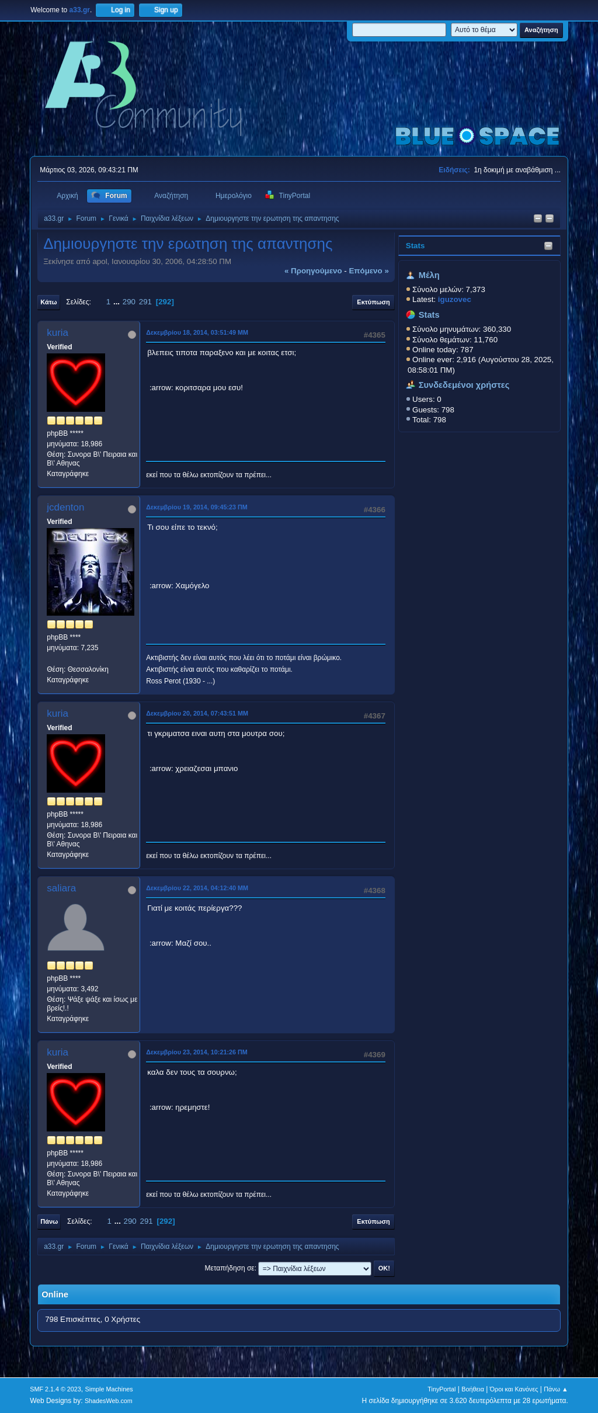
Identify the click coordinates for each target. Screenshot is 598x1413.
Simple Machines (109, 1389)
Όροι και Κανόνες (514, 1389)
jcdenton (65, 507)
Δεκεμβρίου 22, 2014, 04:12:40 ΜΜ (197, 887)
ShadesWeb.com (109, 1400)
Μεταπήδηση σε (229, 1268)
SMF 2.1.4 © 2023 (55, 1389)
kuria (57, 332)
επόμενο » (368, 270)
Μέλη (429, 275)
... (117, 301)
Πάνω (49, 1221)
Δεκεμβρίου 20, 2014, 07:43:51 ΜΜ (197, 713)
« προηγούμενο (313, 270)
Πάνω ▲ (556, 1389)
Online (54, 1294)
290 (129, 301)
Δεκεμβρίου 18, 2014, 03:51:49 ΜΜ (197, 332)
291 (145, 301)
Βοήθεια (472, 1389)
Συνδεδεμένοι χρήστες (464, 385)
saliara (61, 888)
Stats (415, 245)
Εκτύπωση (373, 301)
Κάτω (48, 301)
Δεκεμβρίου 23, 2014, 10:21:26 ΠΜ (197, 1052)
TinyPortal (441, 1389)
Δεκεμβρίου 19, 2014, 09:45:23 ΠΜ (197, 507)
